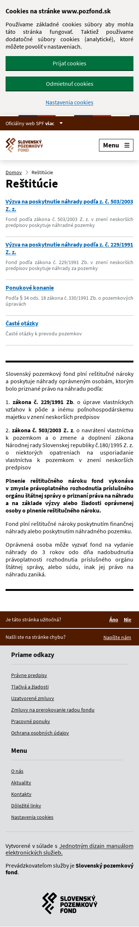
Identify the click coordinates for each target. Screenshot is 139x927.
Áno (114, 619)
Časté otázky (22, 323)
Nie (128, 619)
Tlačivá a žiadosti (30, 686)
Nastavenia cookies (69, 102)
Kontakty (21, 794)
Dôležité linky (26, 805)
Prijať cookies (69, 63)
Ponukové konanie (30, 287)
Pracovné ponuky (30, 721)
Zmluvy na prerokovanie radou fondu (53, 709)
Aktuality (21, 782)
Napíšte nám (117, 637)
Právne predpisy (29, 675)
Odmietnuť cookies (69, 83)
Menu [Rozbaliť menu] (116, 145)
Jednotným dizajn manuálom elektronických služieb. (69, 849)
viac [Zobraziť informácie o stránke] (54, 123)
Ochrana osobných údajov (40, 732)
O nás (17, 771)
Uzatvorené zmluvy (32, 698)
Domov (14, 172)
